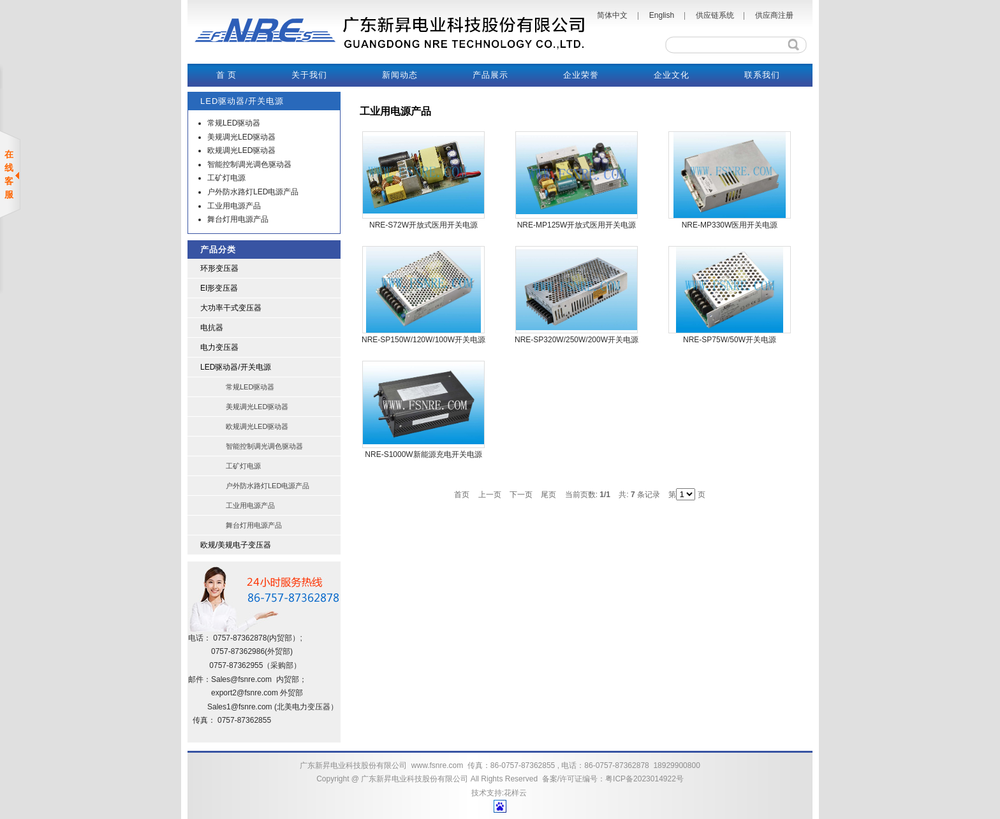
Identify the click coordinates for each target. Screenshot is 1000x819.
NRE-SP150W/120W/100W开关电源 (423, 339)
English (661, 15)
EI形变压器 (219, 288)
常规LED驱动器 (233, 123)
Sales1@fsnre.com (239, 706)
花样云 (515, 792)
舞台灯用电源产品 (237, 219)
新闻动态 (400, 75)
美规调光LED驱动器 (241, 137)
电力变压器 (219, 347)
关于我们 (309, 75)
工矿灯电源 (226, 177)
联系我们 (762, 75)
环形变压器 (219, 268)
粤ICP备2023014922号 (644, 778)
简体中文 (612, 15)
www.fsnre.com (437, 765)
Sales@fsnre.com (241, 679)
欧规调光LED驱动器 (241, 150)
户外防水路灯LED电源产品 (252, 191)
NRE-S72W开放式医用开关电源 (423, 225)
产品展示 (490, 75)
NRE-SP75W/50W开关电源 (729, 339)
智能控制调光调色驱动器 (249, 164)
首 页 (226, 75)
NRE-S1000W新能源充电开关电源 (423, 454)
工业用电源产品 (234, 205)
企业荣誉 (581, 75)
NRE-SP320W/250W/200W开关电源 (576, 339)
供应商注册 (774, 15)
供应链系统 (715, 15)
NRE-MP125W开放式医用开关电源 (576, 225)
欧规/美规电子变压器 (235, 544)
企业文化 (671, 75)
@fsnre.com (257, 692)
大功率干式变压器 (230, 307)
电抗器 (211, 327)
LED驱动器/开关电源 (235, 367)
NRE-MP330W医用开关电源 (730, 225)
